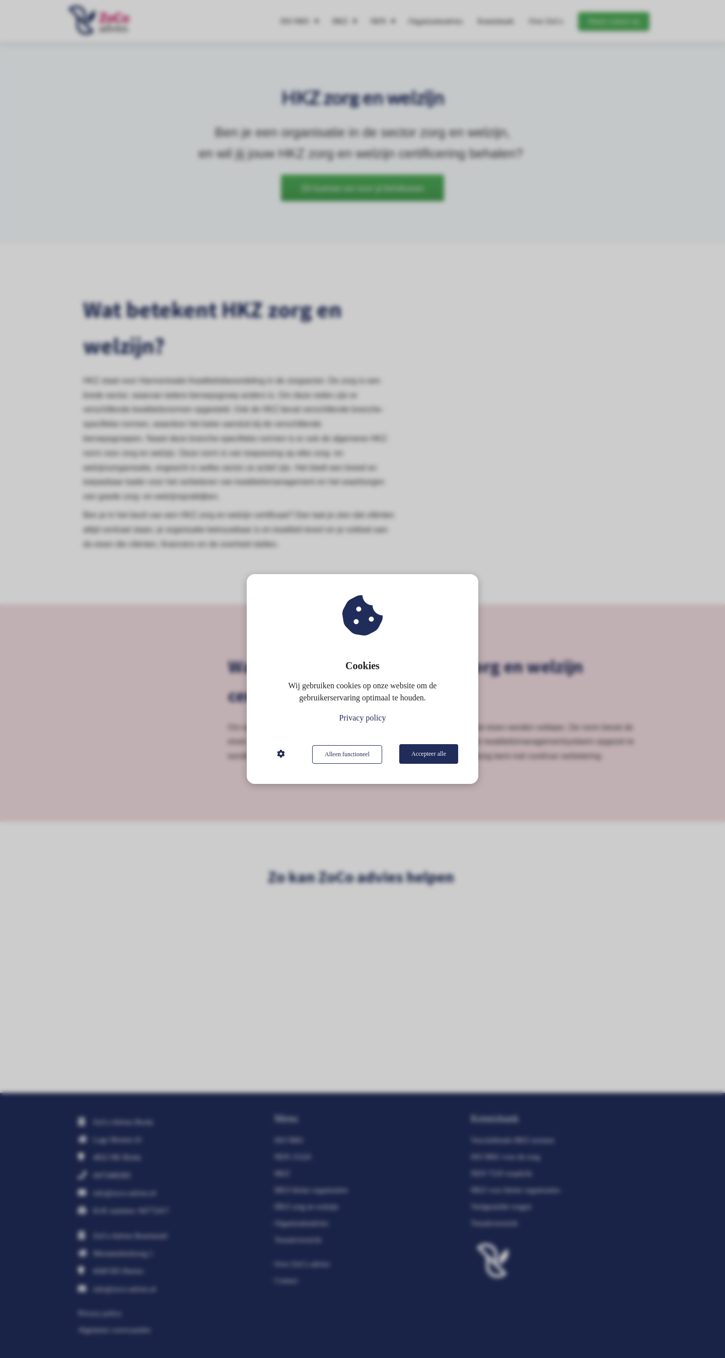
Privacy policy (362, 718)
